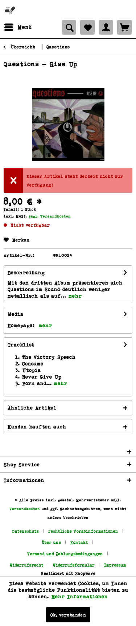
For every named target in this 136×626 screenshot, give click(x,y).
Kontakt (79, 542)
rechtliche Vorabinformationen (83, 531)
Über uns (51, 542)
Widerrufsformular (74, 565)
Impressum (115, 565)
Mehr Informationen (79, 596)
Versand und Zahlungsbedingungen (65, 553)
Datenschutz (25, 531)
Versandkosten (24, 508)
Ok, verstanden (68, 615)
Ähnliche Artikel (32, 407)
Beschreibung (26, 272)
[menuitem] (18, 27)
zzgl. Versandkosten (50, 216)
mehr (74, 296)
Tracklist (21, 344)
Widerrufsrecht (27, 565)
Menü (18, 26)
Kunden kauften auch (37, 426)
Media (16, 314)
